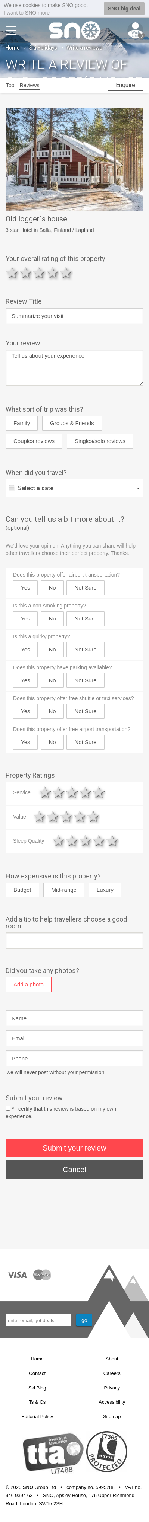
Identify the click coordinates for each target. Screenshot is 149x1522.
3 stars (39, 272)
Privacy (112, 1387)
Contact (37, 1373)
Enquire (125, 84)
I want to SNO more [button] (27, 13)
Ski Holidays (43, 47)
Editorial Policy (37, 1416)
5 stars (66, 272)
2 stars (25, 272)
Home (13, 47)
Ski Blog (37, 1387)
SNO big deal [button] (124, 9)
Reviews (30, 85)
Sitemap (112, 1416)
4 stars (52, 272)
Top (10, 85)
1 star (12, 272)
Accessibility (112, 1401)
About (112, 1359)
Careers (112, 1373)
